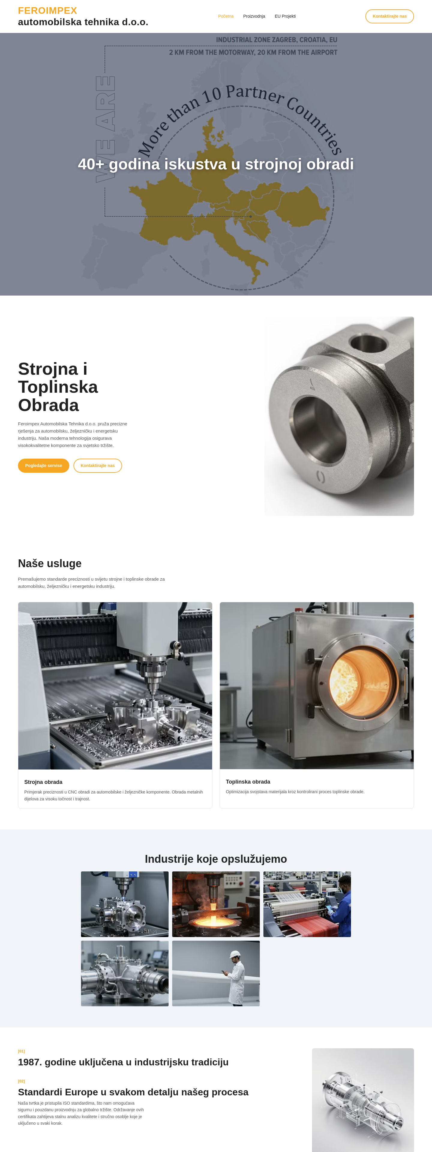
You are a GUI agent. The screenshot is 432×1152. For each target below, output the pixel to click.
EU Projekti (285, 16)
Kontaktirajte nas (390, 16)
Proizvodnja (254, 16)
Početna (225, 16)
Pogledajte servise (43, 465)
